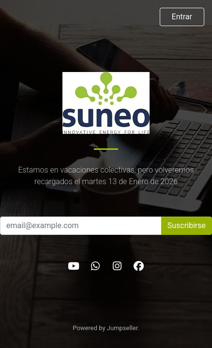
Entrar (182, 16)
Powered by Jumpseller (105, 328)
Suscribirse (186, 225)
